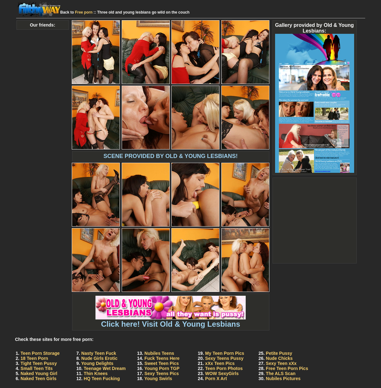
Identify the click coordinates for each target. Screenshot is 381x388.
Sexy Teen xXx (281, 363)
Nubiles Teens (159, 353)
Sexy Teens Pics (161, 373)
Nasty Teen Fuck (98, 353)
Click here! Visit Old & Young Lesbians (170, 320)
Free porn (83, 12)
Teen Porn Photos (224, 368)
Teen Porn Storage (40, 353)
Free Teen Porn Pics (287, 368)
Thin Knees (96, 373)
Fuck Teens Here (162, 358)
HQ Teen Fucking (102, 378)
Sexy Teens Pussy (224, 358)
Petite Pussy (279, 353)
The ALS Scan (281, 373)
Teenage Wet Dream (105, 368)
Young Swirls (158, 378)
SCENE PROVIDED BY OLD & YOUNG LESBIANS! (170, 156)
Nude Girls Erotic (99, 358)
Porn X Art (216, 378)
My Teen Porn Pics (224, 353)
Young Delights (97, 363)
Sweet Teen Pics (161, 363)
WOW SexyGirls (222, 373)
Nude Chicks (279, 358)
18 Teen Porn (34, 358)
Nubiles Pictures (283, 378)
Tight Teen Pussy (39, 363)
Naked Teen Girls (38, 378)
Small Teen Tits (36, 368)
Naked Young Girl (39, 373)
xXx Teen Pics (220, 363)
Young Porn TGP (162, 368)
